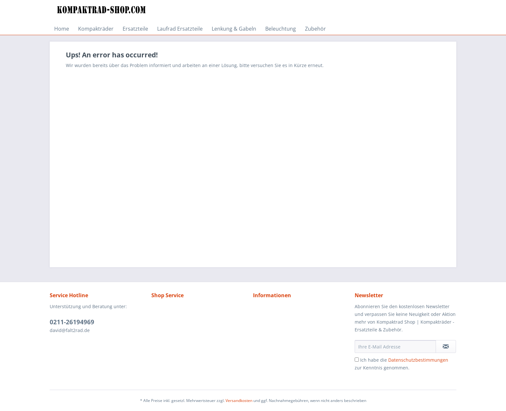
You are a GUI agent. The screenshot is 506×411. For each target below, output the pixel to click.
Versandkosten (239, 400)
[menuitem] (62, 29)
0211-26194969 (72, 322)
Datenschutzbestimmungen (418, 360)
